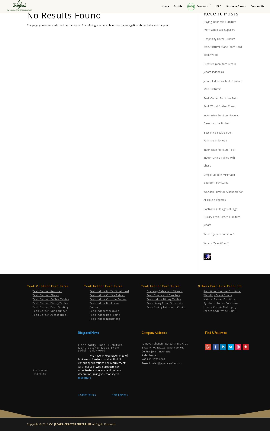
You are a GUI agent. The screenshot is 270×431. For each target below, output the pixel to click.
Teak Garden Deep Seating (50, 307)
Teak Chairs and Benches (163, 295)
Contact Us (257, 6)
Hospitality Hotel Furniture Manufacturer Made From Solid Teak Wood (223, 47)
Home (165, 6)
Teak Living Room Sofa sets (165, 303)
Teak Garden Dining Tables (50, 303)
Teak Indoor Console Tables (108, 299)
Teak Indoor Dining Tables (164, 299)
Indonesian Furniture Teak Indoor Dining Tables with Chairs (219, 157)
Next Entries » (119, 395)
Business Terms (236, 6)
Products (197, 6)
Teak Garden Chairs (46, 295)
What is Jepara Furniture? (219, 234)
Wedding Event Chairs (218, 295)
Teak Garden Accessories (49, 314)
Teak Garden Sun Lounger (50, 311)
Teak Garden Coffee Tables (51, 299)
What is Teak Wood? (216, 243)
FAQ (219, 6)
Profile (178, 6)
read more (84, 377)
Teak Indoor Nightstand (105, 318)
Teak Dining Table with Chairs (166, 307)
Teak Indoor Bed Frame (105, 314)
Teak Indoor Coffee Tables (107, 295)
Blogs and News (88, 333)
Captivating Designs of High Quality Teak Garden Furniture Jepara (222, 217)
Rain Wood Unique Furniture (222, 291)
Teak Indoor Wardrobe (104, 311)
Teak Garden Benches (47, 291)
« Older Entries (87, 395)
